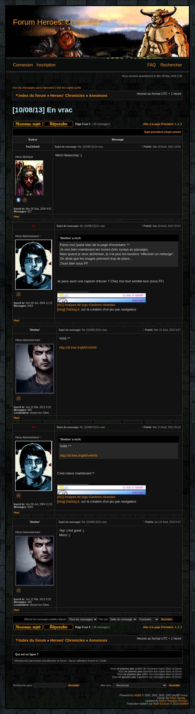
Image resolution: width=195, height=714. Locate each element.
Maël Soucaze (161, 703)
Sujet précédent (153, 132)
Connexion (23, 65)
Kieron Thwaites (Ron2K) (173, 701)
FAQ (151, 65)
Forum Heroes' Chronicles (57, 22)
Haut (16, 216)
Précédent (167, 124)
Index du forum (32, 95)
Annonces (98, 95)
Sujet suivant (173, 132)
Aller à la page (151, 124)
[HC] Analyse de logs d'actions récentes (86, 305)
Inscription (46, 65)
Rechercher (171, 65)
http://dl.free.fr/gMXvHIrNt (77, 347)
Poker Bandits (177, 698)
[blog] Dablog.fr (68, 309)
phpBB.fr (184, 703)
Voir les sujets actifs (68, 87)
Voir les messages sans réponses (33, 87)
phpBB (137, 695)
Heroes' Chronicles (67, 95)
